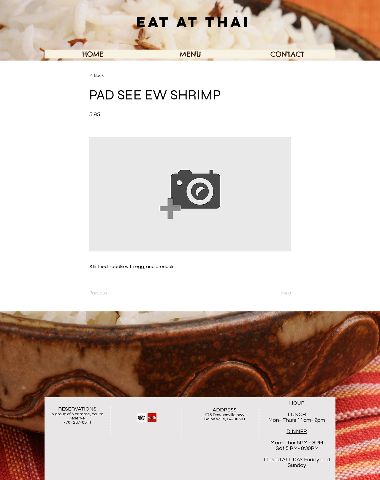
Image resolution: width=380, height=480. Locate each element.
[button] (109, 75)
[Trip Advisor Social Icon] (141, 417)
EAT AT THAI (193, 22)
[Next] (276, 293)
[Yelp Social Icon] (152, 417)
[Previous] (109, 293)
